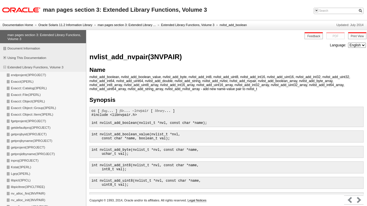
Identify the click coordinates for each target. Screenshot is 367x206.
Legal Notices (197, 200)
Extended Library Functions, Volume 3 (187, 25)
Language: (338, 45)
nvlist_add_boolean (233, 25)
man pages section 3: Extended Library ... (126, 25)
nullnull (357, 45)
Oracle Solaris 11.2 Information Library (65, 25)
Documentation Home (18, 25)
